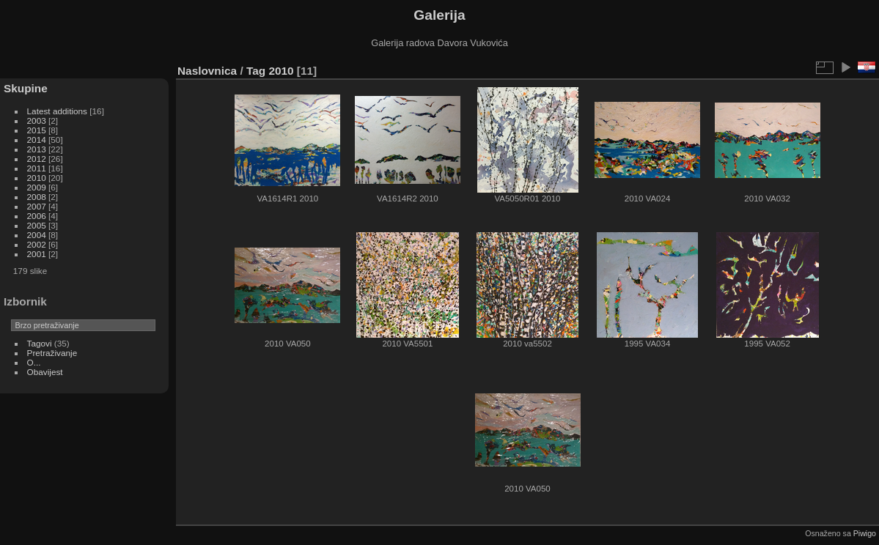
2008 (36, 196)
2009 (36, 187)
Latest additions (57, 111)
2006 (36, 215)
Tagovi (39, 343)
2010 (36, 177)
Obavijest (45, 372)
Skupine (26, 88)
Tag (255, 70)
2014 (36, 139)
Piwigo (864, 533)
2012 (36, 158)
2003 (36, 120)
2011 (36, 168)
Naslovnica (207, 70)
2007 (36, 206)
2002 (36, 244)
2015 (36, 130)
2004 (36, 235)
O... (34, 362)
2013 (36, 149)
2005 (36, 225)
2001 (36, 254)
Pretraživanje (52, 352)
